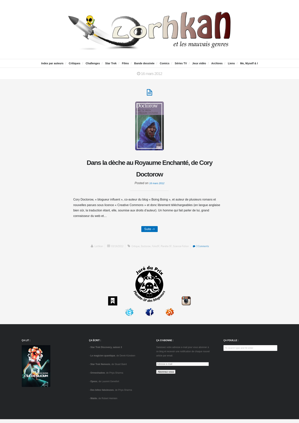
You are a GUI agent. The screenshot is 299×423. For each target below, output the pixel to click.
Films (125, 63)
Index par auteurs (52, 63)
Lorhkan (93, 250)
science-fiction (182, 250)
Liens (231, 63)
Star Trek (111, 63)
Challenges (93, 63)
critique (133, 250)
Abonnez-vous (166, 375)
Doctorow (144, 250)
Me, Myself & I (249, 63)
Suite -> (149, 232)
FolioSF (156, 250)
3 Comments (204, 250)
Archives (217, 63)
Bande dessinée (144, 63)
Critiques (74, 63)
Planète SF (167, 250)
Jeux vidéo (199, 63)
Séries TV (181, 63)
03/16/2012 (114, 250)
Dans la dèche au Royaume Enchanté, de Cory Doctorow (149, 170)
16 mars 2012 (156, 186)
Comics (165, 63)
